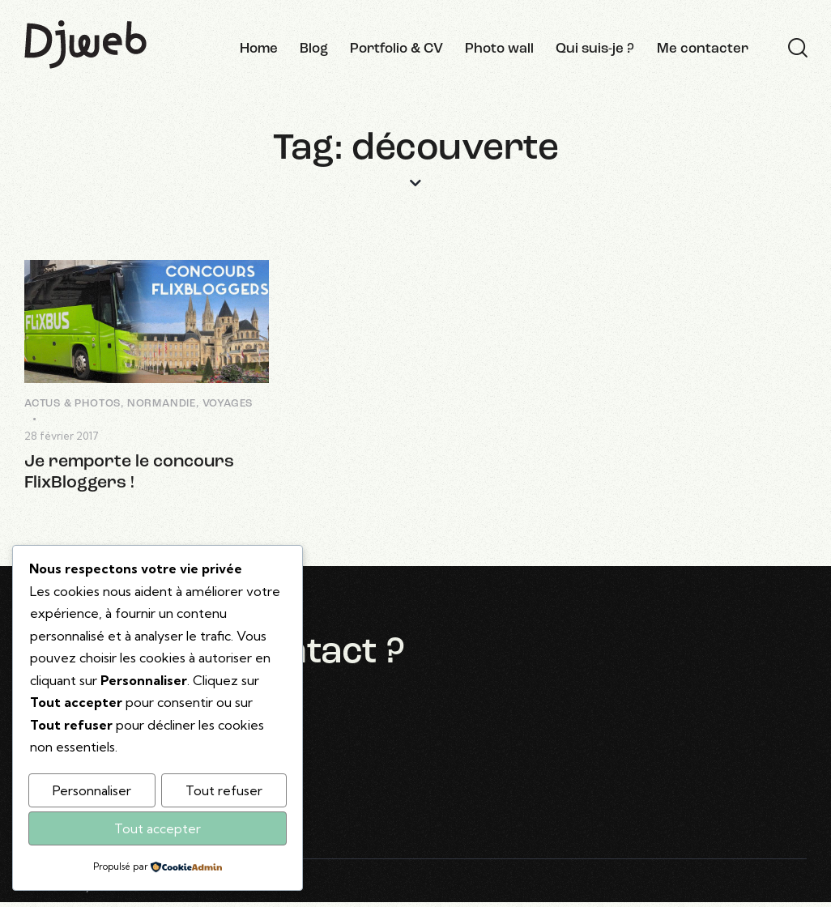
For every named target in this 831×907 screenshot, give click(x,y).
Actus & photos (72, 403)
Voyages (228, 403)
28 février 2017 (61, 435)
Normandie (161, 403)
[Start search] (797, 49)
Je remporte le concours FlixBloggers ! (130, 473)
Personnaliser (92, 790)
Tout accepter (157, 828)
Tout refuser (223, 790)
